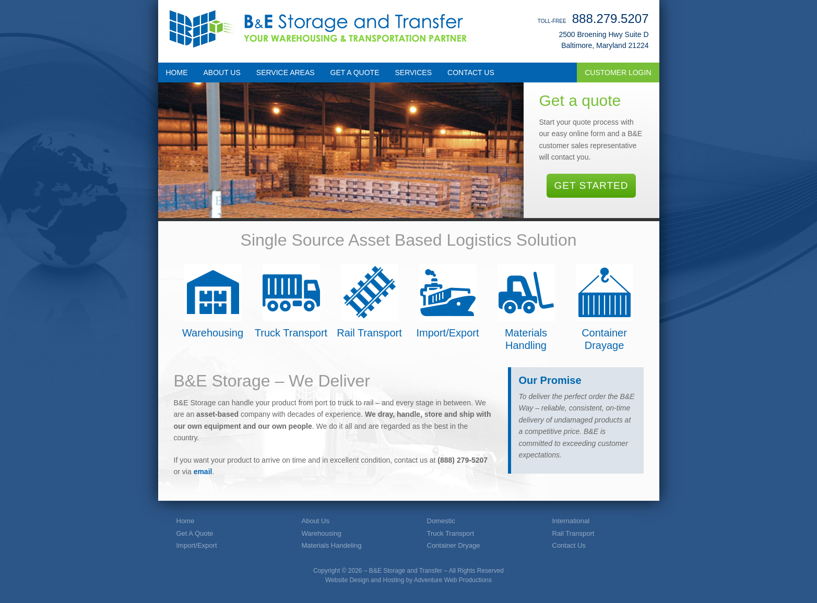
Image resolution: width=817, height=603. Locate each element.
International (571, 521)
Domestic (441, 521)
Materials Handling (526, 307)
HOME (177, 72)
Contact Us (569, 545)
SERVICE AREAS (285, 72)
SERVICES (413, 72)
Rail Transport (369, 301)
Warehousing (212, 301)
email (203, 471)
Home (185, 521)
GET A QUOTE (355, 72)
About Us (315, 521)
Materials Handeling (332, 545)
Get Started (591, 185)
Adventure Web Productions (453, 580)
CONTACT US (470, 72)
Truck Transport (291, 301)
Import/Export (447, 301)
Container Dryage (453, 545)
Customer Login (618, 72)
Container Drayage (604, 307)
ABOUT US (222, 72)
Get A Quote (195, 533)
